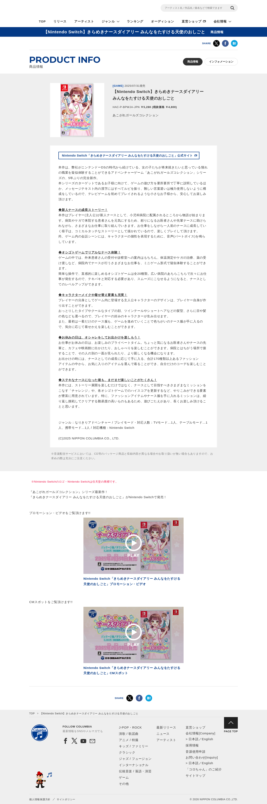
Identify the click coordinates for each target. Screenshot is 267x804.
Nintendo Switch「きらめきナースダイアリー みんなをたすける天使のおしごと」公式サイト (127, 155)
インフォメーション (221, 61)
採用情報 (192, 745)
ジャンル (108, 21)
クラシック (127, 752)
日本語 (193, 739)
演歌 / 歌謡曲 (129, 733)
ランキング (135, 21)
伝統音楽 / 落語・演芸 (135, 771)
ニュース (163, 733)
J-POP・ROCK (130, 727)
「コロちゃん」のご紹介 (204, 769)
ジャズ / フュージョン (135, 758)
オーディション (162, 21)
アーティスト (84, 21)
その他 (124, 783)
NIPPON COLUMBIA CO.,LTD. (66, 8)
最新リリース (166, 727)
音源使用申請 (195, 751)
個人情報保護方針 (39, 799)
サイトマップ (195, 775)
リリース (60, 21)
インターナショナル (134, 765)
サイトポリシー (66, 799)
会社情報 (220, 21)
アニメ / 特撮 (129, 740)
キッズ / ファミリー (133, 746)
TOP (42, 21)
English (207, 739)
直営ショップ (192, 21)
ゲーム (124, 777)
